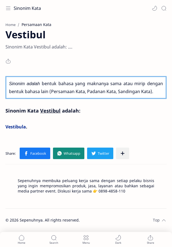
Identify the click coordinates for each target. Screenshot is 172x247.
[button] (154, 8)
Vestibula (15, 127)
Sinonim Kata (27, 8)
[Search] (164, 8)
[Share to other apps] (122, 153)
